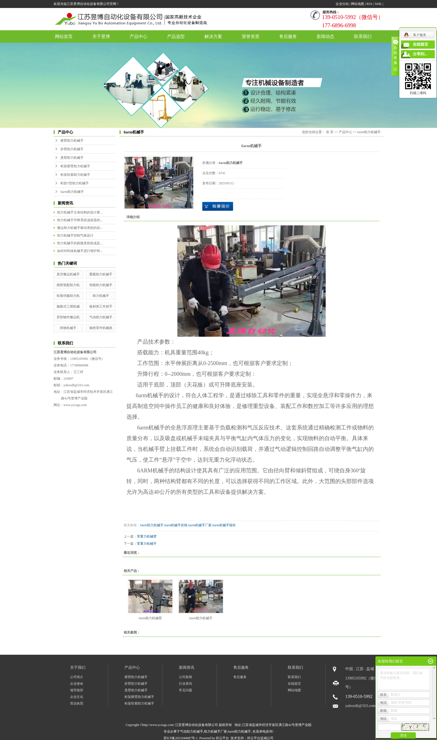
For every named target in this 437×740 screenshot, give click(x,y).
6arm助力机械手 (72, 192)
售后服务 (288, 36)
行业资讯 (185, 684)
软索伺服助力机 (68, 296)
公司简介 (76, 677)
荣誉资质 (250, 36)
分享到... (420, 54)
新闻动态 (325, 36)
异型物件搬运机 (68, 317)
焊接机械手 (68, 328)
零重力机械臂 (147, 536)
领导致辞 (76, 690)
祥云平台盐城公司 (260, 738)
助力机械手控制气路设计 (75, 235)
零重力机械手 (147, 544)
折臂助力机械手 (72, 149)
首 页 (329, 132)
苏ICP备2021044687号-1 (181, 738)
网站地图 (357, 4)
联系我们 (363, 36)
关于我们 (77, 667)
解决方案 (213, 36)
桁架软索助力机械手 (75, 175)
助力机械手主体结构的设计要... (80, 212)
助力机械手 (101, 296)
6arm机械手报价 (224, 525)
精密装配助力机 (68, 285)
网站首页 (64, 36)
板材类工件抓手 (100, 306)
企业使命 (76, 684)
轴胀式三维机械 (68, 306)
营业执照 (76, 703)
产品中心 (138, 36)
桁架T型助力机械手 (74, 183)
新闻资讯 (186, 667)
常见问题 (185, 690)
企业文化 (76, 697)
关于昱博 (101, 36)
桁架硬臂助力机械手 (75, 166)
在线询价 (217, 206)
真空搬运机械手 (68, 274)
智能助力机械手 (100, 285)
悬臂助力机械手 (72, 158)
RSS (369, 4)
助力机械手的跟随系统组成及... (80, 243)
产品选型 (176, 36)
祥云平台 (222, 738)
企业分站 (342, 4)
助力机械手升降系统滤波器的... (80, 220)
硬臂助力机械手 (72, 140)
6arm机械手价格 (176, 525)
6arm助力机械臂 (150, 618)
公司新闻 (185, 677)
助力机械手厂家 (215, 731)
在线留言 (294, 684)
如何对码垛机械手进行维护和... (80, 251)
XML (378, 4)
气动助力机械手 (100, 317)
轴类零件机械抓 (100, 328)
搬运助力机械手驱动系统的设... (80, 228)
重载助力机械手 (100, 274)
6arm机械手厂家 (200, 525)
